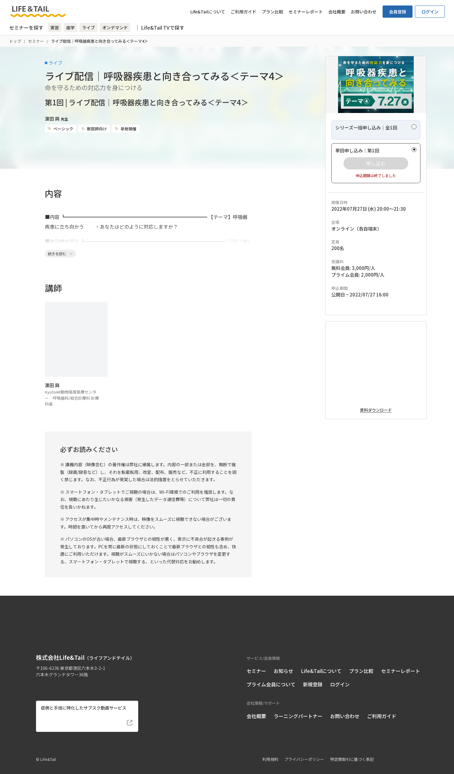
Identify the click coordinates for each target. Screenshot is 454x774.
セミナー (36, 41)
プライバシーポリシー (304, 751)
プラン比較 (272, 11)
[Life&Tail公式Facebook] (40, 676)
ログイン (429, 12)
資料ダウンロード (376, 459)
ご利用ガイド (243, 11)
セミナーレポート (306, 11)
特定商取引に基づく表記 (352, 751)
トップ (15, 41)
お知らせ (283, 662)
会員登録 (397, 12)
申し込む (376, 182)
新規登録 (312, 675)
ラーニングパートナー (298, 707)
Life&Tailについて (207, 11)
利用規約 (270, 751)
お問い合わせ (364, 11)
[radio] (375, 148)
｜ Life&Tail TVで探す (159, 27)
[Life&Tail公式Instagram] (51, 676)
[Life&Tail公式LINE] (62, 676)
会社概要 (336, 11)
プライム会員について (271, 675)
